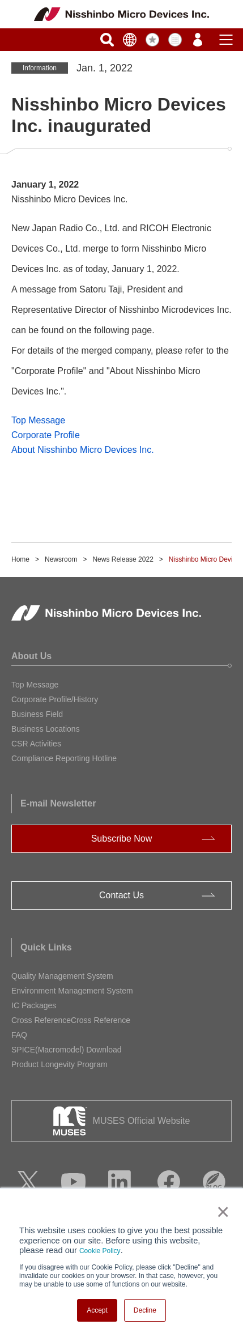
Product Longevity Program (59, 1064)
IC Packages (33, 1005)
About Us (31, 656)
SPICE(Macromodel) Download (66, 1049)
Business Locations (45, 728)
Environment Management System (72, 990)
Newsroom (61, 559)
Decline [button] (145, 1310)
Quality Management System (62, 975)
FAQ (19, 1034)
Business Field (37, 714)
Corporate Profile (45, 435)
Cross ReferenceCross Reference (70, 1020)
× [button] (220, 1211)
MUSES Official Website (141, 1121)
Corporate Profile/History (54, 699)
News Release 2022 (122, 559)
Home (20, 559)
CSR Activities (36, 743)
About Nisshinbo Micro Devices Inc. (82, 450)
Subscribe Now (121, 838)
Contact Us (121, 895)
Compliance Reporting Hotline (64, 758)
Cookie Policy (100, 1251)
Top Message (38, 420)
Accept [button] (97, 1310)
